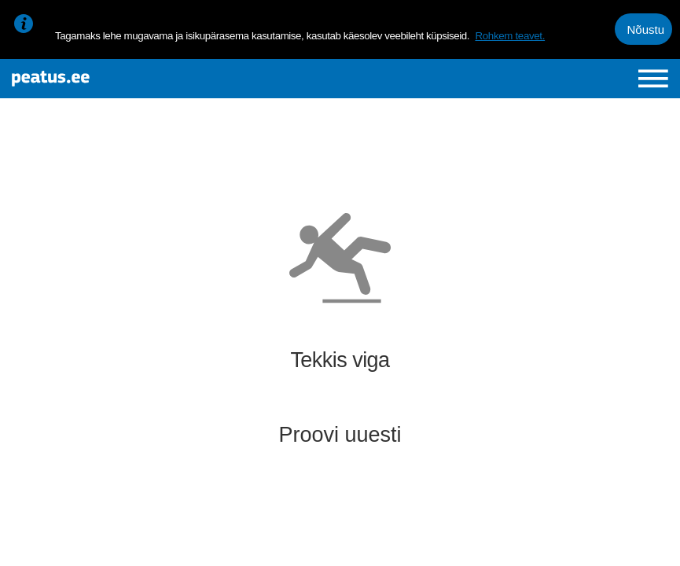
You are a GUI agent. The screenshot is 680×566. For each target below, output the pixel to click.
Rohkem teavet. (510, 36)
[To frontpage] (122, 78)
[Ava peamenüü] (653, 79)
